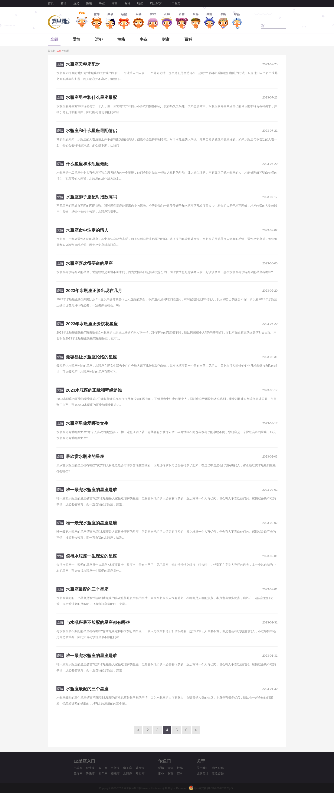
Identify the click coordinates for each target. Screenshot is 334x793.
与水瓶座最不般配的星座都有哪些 (98, 622)
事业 (102, 3)
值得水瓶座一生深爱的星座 (91, 556)
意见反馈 (218, 773)
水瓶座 (127, 773)
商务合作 (218, 768)
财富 (115, 3)
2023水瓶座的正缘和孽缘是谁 (94, 390)
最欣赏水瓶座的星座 (85, 456)
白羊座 (77, 768)
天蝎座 (90, 773)
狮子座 (127, 768)
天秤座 (77, 773)
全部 (54, 39)
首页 (51, 3)
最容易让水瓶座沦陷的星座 (91, 357)
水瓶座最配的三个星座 (87, 589)
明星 (140, 3)
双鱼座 (140, 773)
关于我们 (203, 768)
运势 (76, 3)
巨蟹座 (115, 768)
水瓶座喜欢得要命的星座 (89, 263)
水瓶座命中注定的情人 (87, 230)
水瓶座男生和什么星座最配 (91, 97)
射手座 (102, 773)
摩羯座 (115, 773)
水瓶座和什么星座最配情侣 (91, 130)
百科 (127, 3)
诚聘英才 (203, 773)
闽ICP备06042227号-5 (220, 788)
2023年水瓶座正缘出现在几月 (94, 290)
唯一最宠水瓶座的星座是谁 (91, 489)
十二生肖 (175, 3)
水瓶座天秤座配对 (83, 64)
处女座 (140, 768)
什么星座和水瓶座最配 (87, 163)
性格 (89, 3)
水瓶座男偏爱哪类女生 (87, 423)
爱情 (63, 3)
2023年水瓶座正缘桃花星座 (92, 323)
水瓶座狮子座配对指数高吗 (91, 197)
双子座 (102, 768)
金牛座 (90, 768)
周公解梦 (156, 3)
